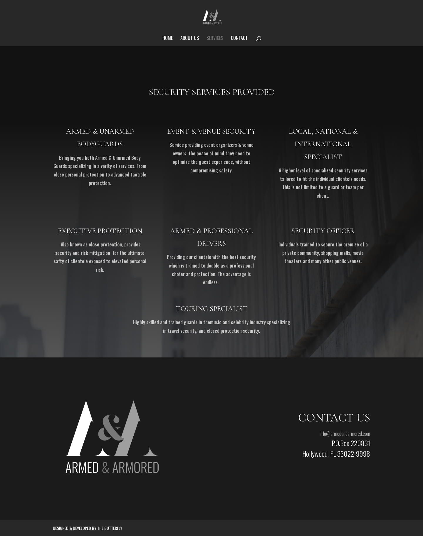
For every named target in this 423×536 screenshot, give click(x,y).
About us (189, 38)
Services (215, 38)
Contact (239, 38)
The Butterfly (109, 528)
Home (167, 38)
